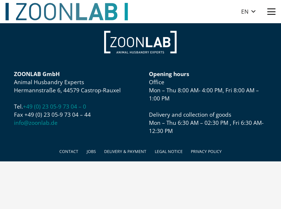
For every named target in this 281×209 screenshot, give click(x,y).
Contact (68, 151)
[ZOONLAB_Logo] (67, 11)
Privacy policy (206, 151)
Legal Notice (169, 151)
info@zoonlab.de (36, 123)
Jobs (91, 151)
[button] (248, 11)
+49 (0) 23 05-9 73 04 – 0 (54, 106)
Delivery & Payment (125, 151)
